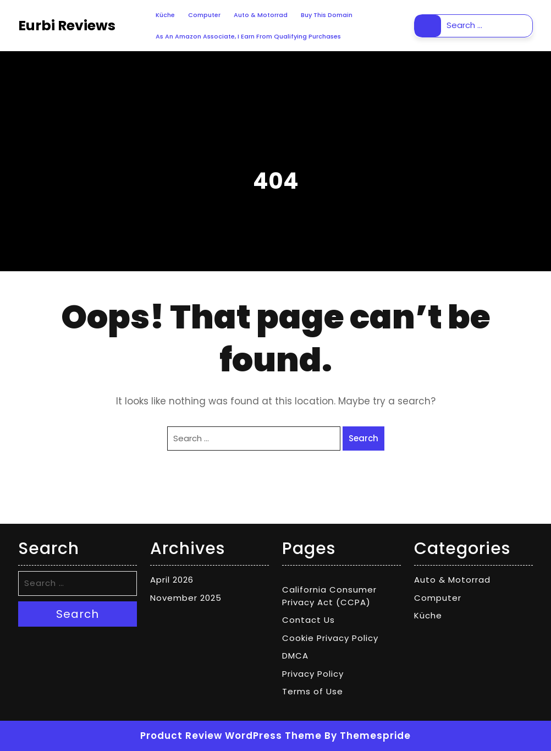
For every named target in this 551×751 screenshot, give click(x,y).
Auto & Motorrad (261, 14)
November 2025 (186, 598)
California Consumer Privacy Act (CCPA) (329, 596)
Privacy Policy (313, 673)
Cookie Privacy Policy (330, 638)
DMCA (295, 655)
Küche (165, 14)
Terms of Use (312, 691)
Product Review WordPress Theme (231, 735)
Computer (204, 14)
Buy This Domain (326, 14)
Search (428, 26)
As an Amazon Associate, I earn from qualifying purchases (248, 36)
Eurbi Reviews (66, 25)
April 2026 (172, 579)
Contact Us (308, 620)
